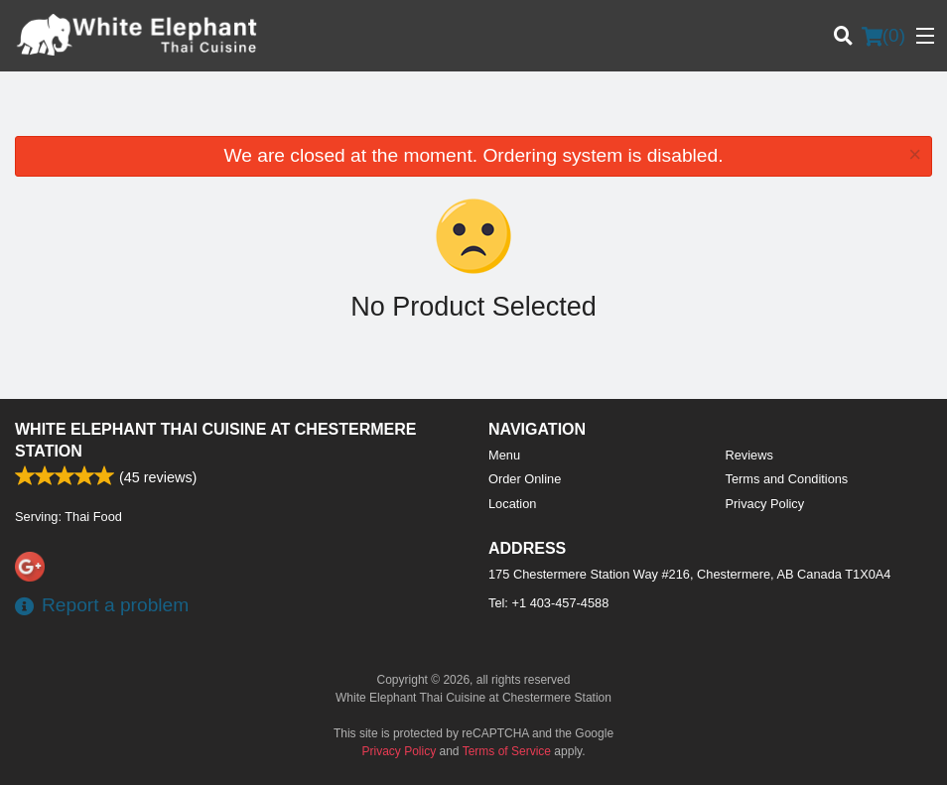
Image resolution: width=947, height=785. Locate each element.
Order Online (524, 478)
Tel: (548, 602)
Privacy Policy (765, 503)
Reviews (749, 455)
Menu (504, 455)
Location (512, 503)
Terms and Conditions (787, 478)
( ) (883, 36)
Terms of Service (507, 751)
